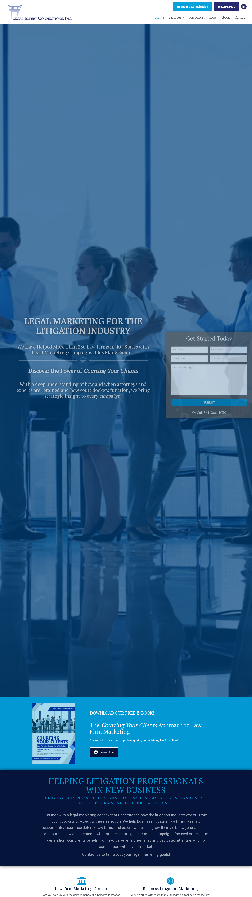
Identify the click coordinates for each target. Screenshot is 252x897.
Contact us (91, 854)
